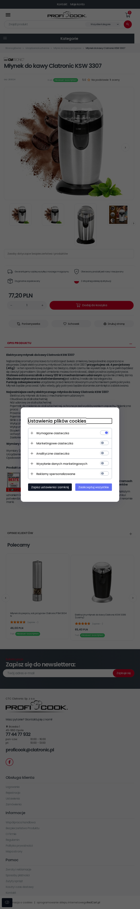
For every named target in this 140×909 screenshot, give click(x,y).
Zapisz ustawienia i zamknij (50, 487)
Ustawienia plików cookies (57, 420)
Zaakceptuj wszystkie (93, 487)
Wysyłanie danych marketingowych (61, 464)
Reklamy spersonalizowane (55, 474)
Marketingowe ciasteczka (54, 443)
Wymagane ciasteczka (52, 433)
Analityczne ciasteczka (52, 453)
